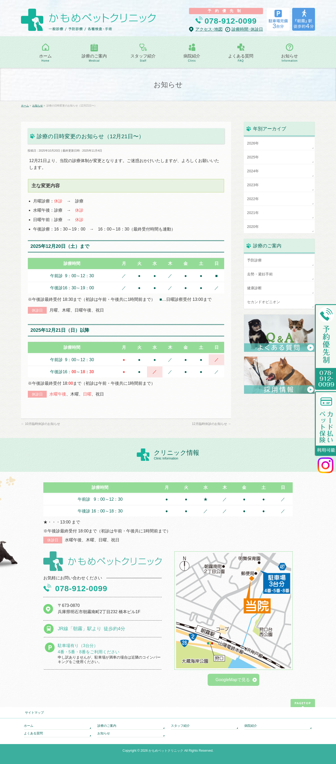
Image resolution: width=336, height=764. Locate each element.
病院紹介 (250, 726)
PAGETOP (303, 703)
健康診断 (254, 288)
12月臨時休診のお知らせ (211, 424)
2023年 (253, 185)
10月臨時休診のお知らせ (40, 424)
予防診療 (254, 260)
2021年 (253, 213)
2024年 (253, 171)
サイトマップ (34, 712)
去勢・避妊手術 (260, 274)
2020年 (253, 227)
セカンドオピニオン (263, 302)
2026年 (253, 143)
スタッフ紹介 (180, 726)
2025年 (253, 157)
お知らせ (103, 733)
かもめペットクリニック (166, 750)
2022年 (253, 199)
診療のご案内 (106, 726)
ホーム (28, 726)
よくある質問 (33, 733)
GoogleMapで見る (233, 679)
